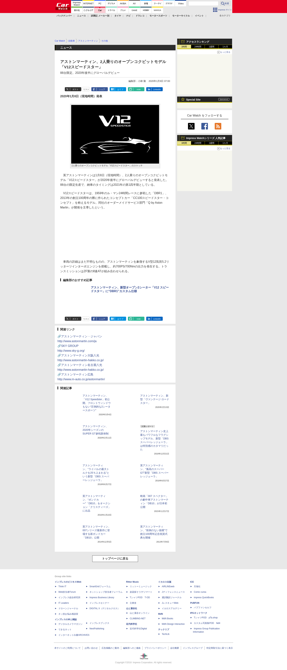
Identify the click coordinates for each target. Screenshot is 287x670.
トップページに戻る (115, 558)
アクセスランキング (197, 41)
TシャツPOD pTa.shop (206, 617)
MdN (160, 614)
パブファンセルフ (202, 607)
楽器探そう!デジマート (141, 592)
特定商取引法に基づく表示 (219, 648)
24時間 (197, 46)
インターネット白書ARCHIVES (73, 635)
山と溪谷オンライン (140, 613)
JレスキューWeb (170, 603)
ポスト (75, 89)
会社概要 (174, 648)
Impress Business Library (102, 597)
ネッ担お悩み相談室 (68, 614)
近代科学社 (131, 624)
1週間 (212, 46)
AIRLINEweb (168, 586)
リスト (86, 89)
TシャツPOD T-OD (140, 597)
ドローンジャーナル (68, 608)
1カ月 (225, 46)
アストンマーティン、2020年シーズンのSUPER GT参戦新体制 (96, 430)
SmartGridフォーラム (100, 586)
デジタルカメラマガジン (70, 624)
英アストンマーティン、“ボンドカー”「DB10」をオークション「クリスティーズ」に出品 (97, 503)
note (139, 89)
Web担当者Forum (67, 592)
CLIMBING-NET (138, 618)
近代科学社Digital (138, 628)
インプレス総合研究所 (69, 597)
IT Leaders (63, 603)
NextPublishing (97, 628)
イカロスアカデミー (172, 608)
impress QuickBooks (204, 597)
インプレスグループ (193, 648)
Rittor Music (132, 582)
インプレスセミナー (99, 603)
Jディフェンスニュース (173, 592)
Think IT (62, 586)
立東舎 (133, 603)
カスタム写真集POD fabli (207, 623)
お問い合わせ (91, 648)
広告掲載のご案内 (110, 648)
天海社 (197, 586)
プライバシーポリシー (155, 648)
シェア (102, 89)
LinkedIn (157, 89)
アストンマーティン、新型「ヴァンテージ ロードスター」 (154, 399)
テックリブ (163, 629)
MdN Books (167, 618)
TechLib (165, 634)
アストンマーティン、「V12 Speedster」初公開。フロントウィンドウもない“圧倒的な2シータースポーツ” (97, 403)
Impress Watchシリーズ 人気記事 (205, 138)
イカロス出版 (164, 582)
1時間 (184, 46)
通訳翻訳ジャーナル (172, 597)
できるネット (65, 629)
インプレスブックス (99, 623)
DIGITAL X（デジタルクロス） (105, 608)
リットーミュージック (141, 586)
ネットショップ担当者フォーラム (106, 592)
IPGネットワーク (198, 613)
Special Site (193, 99)
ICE (192, 582)
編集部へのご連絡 (132, 648)
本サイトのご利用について (67, 648)
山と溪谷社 (131, 608)
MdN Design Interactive (173, 624)
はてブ (120, 89)
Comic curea (200, 592)
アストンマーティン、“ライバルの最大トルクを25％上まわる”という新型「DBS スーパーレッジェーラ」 (96, 473)
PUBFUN (194, 603)
